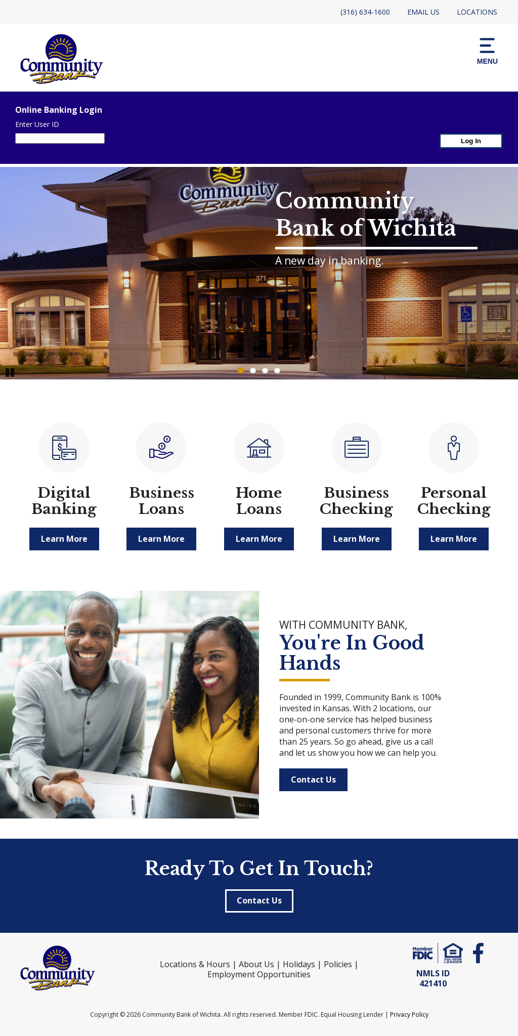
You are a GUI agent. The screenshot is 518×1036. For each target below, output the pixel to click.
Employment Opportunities (259, 974)
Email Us (423, 12)
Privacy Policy (409, 1014)
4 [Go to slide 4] (277, 370)
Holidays (299, 964)
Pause (10, 372)
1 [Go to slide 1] (241, 370)
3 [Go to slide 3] (265, 370)
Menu (487, 50)
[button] (487, 50)
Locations (477, 12)
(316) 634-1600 (365, 12)
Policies (338, 964)
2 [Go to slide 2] (253, 370)
